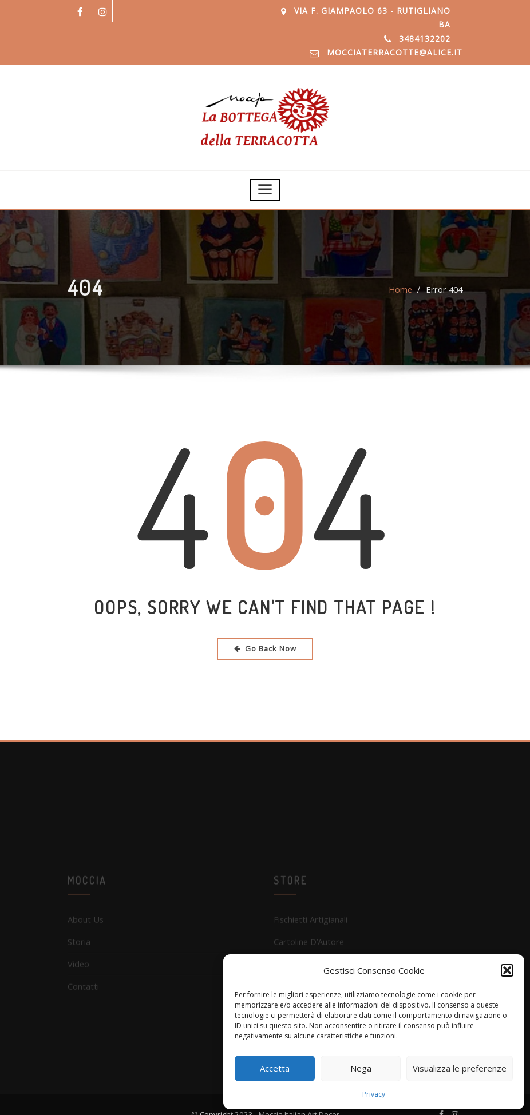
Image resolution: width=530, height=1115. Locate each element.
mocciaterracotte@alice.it (403, 39)
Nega (360, 1068)
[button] (507, 970)
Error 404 (445, 274)
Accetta (275, 1068)
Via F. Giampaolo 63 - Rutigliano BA (374, 11)
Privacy (373, 1094)
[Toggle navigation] (265, 173)
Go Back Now (265, 630)
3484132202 (424, 25)
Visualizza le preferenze (460, 1068)
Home (402, 274)
